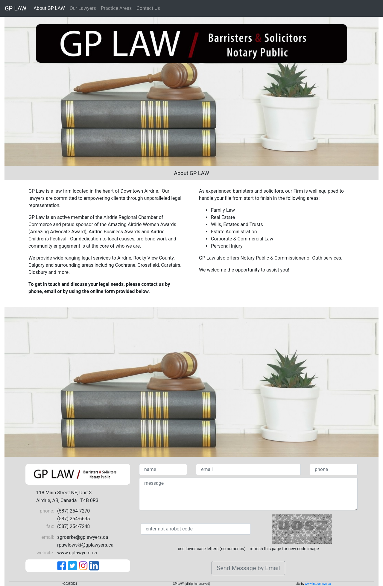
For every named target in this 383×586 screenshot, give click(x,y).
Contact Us (148, 8)
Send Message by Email (248, 568)
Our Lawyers (83, 8)
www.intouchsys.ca (318, 583)
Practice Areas (116, 8)
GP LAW (15, 8)
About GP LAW (49, 8)
